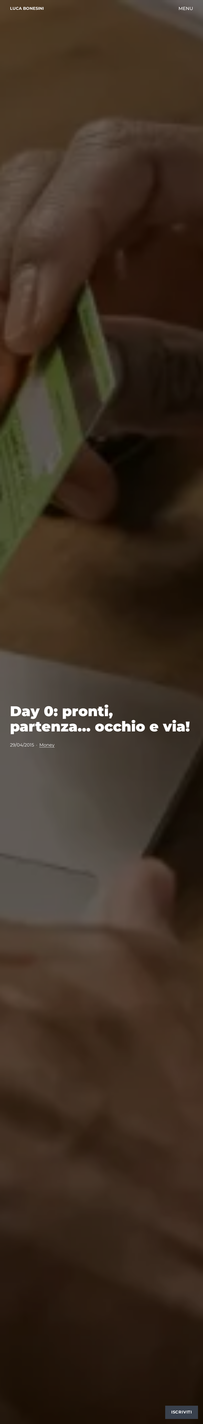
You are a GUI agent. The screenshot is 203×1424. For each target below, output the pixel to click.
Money (47, 745)
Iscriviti (181, 1412)
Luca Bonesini (27, 8)
